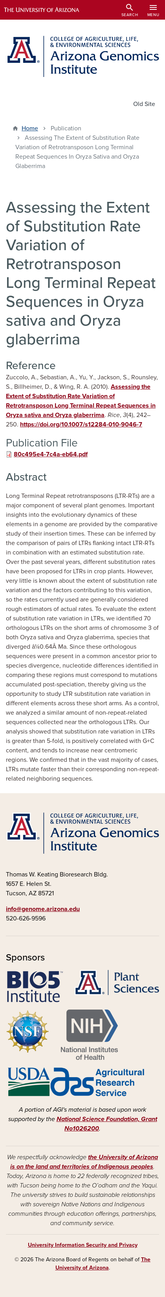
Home (30, 128)
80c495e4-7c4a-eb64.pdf (51, 454)
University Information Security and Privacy (83, 1245)
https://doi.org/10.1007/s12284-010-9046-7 (81, 424)
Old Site (144, 104)
